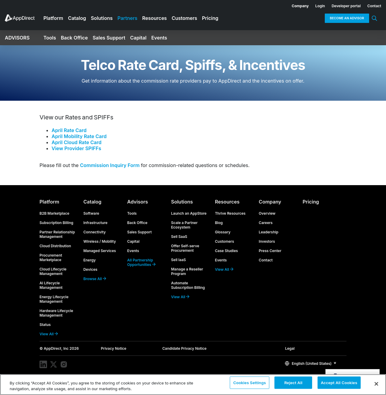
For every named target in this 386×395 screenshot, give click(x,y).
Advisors (137, 202)
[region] (193, 384)
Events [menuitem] (159, 38)
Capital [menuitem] (138, 38)
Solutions (182, 202)
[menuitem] (296, 5)
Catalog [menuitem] (77, 18)
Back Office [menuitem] (74, 38)
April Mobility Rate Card (79, 136)
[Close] (376, 383)
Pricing (311, 202)
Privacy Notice (113, 348)
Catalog (92, 202)
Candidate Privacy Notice (184, 348)
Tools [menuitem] (49, 38)
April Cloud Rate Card (77, 142)
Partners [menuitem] (128, 18)
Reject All (293, 384)
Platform (49, 202)
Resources (227, 202)
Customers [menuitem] (184, 18)
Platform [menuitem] (53, 18)
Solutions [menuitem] (101, 18)
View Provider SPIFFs (76, 148)
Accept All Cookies (339, 384)
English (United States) (308, 363)
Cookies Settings (249, 384)
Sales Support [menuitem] (109, 38)
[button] (310, 363)
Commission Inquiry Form (110, 165)
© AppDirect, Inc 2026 (59, 348)
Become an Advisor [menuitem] (347, 18)
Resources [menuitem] (154, 18)
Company (270, 202)
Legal (289, 348)
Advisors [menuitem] (17, 38)
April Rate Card (69, 130)
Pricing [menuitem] (210, 18)
